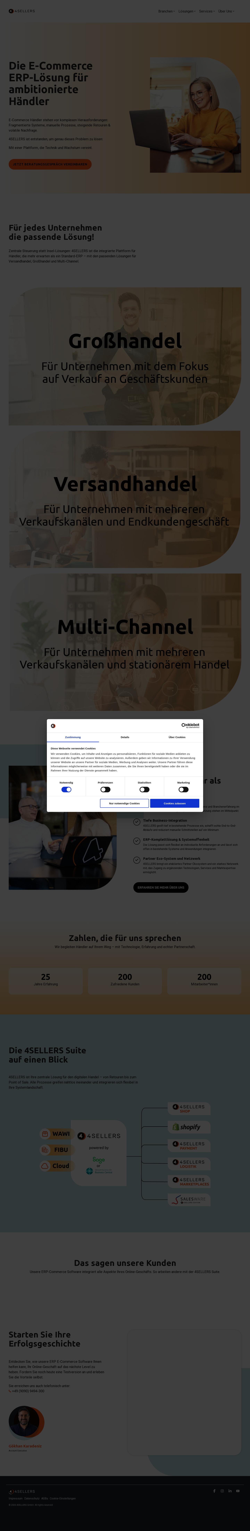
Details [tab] (125, 737)
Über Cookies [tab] (177, 737)
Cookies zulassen (175, 803)
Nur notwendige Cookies (124, 803)
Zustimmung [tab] (73, 737)
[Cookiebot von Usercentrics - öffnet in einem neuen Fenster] (184, 725)
